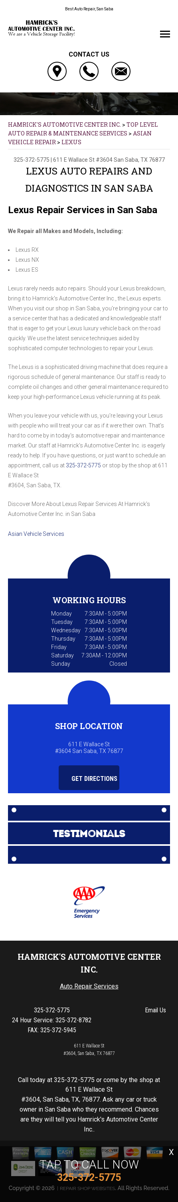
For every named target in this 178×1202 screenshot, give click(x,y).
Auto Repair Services (89, 986)
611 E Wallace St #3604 (83, 160)
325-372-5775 (31, 160)
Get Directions (90, 779)
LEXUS (71, 142)
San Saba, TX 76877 (139, 160)
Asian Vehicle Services (36, 534)
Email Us (155, 1010)
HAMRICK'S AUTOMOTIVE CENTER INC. (64, 124)
